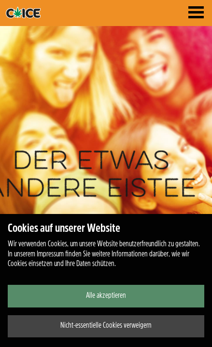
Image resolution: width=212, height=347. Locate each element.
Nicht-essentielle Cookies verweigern (106, 326)
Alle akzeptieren (106, 296)
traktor (39, 12)
